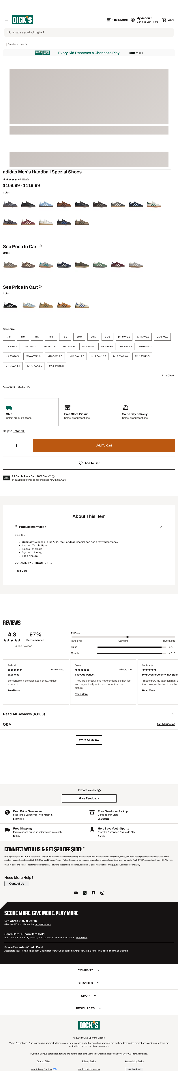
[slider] (123, 637)
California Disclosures (89, 1069)
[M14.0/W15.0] (56, 366)
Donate (101, 836)
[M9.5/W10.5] (12, 356)
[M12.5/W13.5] (142, 356)
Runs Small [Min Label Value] (77, 641)
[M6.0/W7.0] (30, 346)
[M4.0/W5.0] (124, 337)
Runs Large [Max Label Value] (169, 641)
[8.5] (37, 337)
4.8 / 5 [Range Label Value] (172, 653)
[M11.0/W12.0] (77, 356)
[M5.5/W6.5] (11, 346)
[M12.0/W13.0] (120, 356)
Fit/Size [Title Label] (75, 633)
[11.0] (107, 337)
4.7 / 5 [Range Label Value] (172, 647)
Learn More (135, 52)
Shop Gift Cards (43, 924)
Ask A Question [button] (166, 724)
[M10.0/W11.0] (33, 356)
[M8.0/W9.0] (106, 346)
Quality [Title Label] (75, 653)
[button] (19, 431)
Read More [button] (21, 570)
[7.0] (9, 337)
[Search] (92, 32)
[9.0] (51, 337)
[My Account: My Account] (144, 20)
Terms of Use (43, 1061)
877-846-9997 (125, 1053)
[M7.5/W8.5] (87, 346)
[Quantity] (16, 445)
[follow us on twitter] (85, 893)
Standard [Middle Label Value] (123, 641)
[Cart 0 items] (168, 20)
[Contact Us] (16, 883)
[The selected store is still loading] (117, 20)
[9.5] (65, 337)
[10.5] (93, 337)
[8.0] (23, 337)
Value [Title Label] (74, 647)
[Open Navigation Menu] (6, 20)
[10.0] (79, 337)
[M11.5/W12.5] (98, 356)
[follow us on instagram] (102, 893)
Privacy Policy (89, 1061)
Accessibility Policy (134, 1061)
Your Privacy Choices (41, 1069)
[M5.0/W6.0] (162, 337)
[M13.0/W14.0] (13, 366)
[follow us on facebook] (93, 893)
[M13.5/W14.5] (34, 366)
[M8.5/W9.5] (126, 346)
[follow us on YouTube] (76, 893)
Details (16, 836)
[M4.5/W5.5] (143, 337)
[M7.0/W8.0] (68, 346)
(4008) (25, 179)
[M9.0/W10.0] (146, 346)
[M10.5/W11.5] (55, 356)
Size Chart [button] (168, 375)
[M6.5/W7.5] (49, 346)
